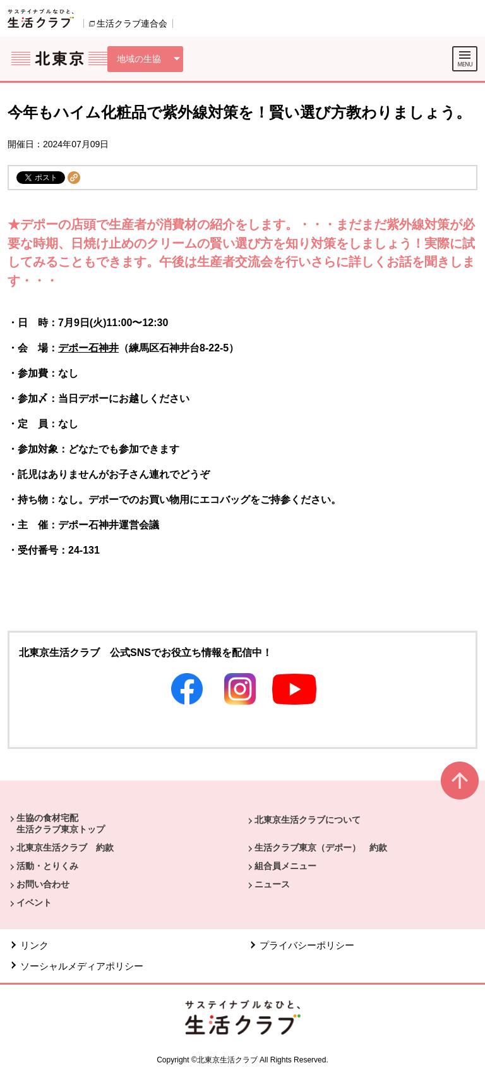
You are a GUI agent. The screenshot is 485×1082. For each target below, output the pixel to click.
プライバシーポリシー (307, 945)
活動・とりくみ (47, 866)
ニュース (272, 884)
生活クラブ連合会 (132, 23)
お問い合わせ (42, 884)
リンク (34, 945)
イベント (34, 902)
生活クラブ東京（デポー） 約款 (320, 847)
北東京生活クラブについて (307, 820)
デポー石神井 (88, 348)
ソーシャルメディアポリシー (81, 966)
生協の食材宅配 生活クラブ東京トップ (60, 823)
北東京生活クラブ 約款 (65, 847)
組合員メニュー (285, 866)
